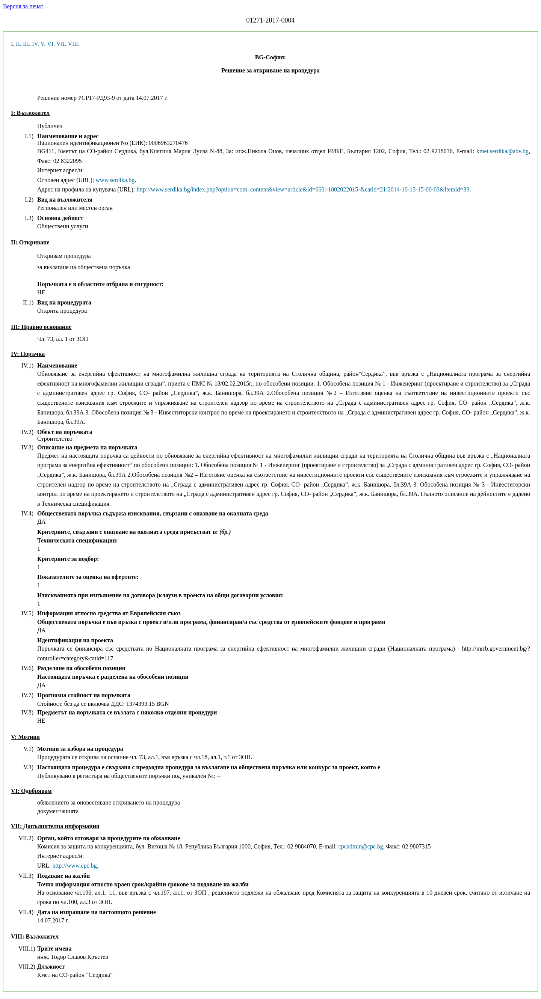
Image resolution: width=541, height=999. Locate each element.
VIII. (74, 44)
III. (26, 44)
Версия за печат (23, 6)
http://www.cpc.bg (74, 865)
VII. (61, 44)
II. (18, 44)
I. (12, 44)
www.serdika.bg (114, 180)
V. (43, 44)
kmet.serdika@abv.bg (502, 151)
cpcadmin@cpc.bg (361, 846)
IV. (35, 44)
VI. (51, 44)
